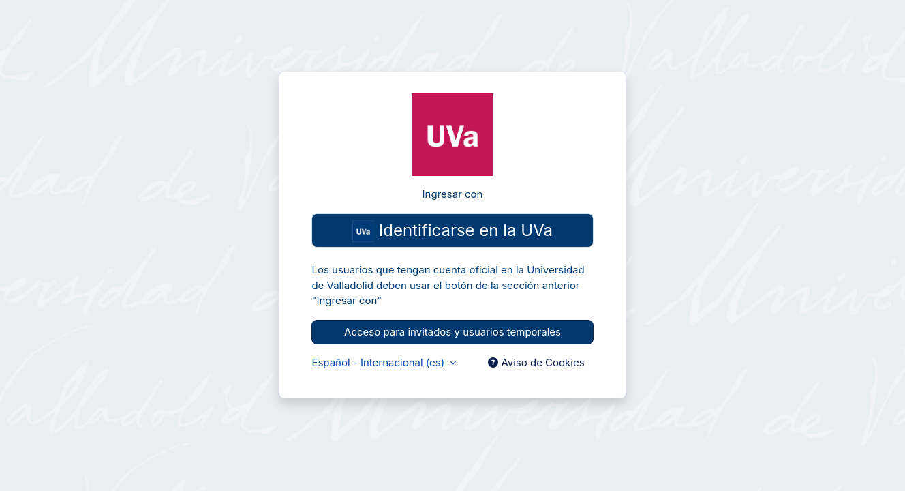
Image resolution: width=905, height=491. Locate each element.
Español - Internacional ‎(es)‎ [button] (379, 362)
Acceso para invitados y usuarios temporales (452, 331)
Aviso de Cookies (536, 362)
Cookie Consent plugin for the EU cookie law (789, 463)
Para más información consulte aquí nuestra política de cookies (781, 406)
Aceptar (789, 440)
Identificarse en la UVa (452, 231)
